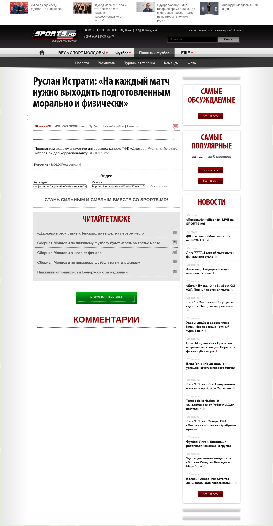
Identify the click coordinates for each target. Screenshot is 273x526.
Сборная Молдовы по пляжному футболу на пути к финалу (88, 262)
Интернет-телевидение (55, 36)
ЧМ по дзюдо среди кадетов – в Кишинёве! (36, 6)
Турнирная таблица (139, 62)
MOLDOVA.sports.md (66, 164)
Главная (42, 52)
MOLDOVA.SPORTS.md (70, 126)
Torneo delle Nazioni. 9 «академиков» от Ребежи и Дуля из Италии (210, 404)
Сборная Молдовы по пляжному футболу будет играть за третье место (98, 242)
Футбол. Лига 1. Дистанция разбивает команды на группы (210, 443)
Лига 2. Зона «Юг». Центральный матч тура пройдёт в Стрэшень (210, 386)
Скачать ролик (158, 186)
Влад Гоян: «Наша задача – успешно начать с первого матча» (211, 367)
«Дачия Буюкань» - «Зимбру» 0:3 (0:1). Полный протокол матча (210, 287)
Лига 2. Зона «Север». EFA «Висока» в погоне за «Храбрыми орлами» (211, 425)
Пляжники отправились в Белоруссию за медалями (82, 271)
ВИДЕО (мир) (126, 30)
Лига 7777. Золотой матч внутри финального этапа (210, 254)
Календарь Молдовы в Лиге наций (229, 6)
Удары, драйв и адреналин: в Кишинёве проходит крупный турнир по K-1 (207, 326)
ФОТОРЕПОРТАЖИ (107, 30)
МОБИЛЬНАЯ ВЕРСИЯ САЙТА (99, 36)
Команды (171, 62)
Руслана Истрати (161, 149)
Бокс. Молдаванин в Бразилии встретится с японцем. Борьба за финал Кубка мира (210, 347)
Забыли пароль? (222, 30)
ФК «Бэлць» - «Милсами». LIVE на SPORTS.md (209, 238)
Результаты (106, 62)
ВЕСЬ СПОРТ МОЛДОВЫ (81, 52)
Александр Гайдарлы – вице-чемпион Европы (207, 271)
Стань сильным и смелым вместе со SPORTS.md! (106, 199)
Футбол (121, 52)
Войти (237, 30)
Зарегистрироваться (199, 30)
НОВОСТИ (89, 30)
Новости (82, 62)
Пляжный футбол (154, 52)
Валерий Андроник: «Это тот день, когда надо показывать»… (211, 481)
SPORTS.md (99, 153)
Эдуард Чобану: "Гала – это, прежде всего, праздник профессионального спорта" (99, 12)
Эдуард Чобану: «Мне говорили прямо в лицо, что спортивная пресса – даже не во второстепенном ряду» (165, 12)
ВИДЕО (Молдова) (146, 30)
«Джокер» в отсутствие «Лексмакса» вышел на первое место (90, 232)
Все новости (210, 116)
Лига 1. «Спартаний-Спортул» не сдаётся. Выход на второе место (210, 306)
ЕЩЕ (185, 52)
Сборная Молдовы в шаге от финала (69, 252)
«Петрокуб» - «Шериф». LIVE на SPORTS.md (210, 221)
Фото (191, 62)
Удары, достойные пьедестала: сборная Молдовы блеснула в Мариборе (209, 462)
